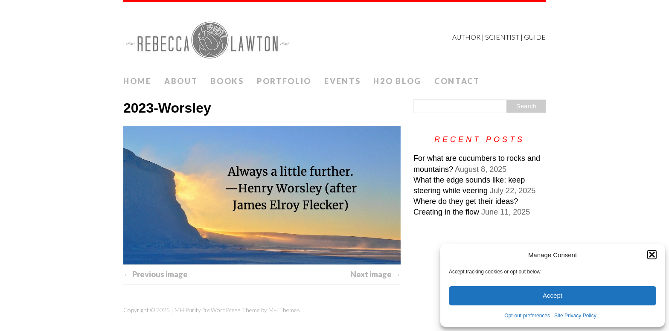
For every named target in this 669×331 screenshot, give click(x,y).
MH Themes (284, 310)
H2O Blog (397, 81)
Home (137, 81)
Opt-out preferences (527, 316)
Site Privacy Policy (575, 316)
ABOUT (181, 81)
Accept (552, 295)
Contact (457, 81)
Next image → (375, 274)
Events (342, 81)
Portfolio (284, 81)
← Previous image (155, 274)
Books (227, 81)
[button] (652, 254)
